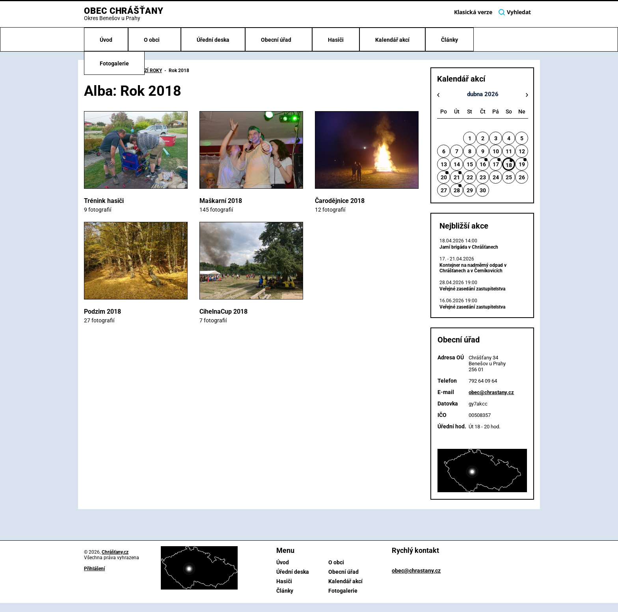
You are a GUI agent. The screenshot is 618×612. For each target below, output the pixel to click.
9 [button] (482, 151)
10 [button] (496, 151)
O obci (152, 40)
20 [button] (444, 177)
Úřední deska (213, 40)
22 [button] (470, 177)
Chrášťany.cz (115, 552)
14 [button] (457, 164)
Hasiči (336, 40)
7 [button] (456, 151)
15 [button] (470, 164)
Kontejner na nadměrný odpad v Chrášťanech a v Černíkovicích (472, 267)
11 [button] (509, 151)
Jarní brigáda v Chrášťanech (468, 247)
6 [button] (443, 151)
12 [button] (522, 151)
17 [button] (496, 164)
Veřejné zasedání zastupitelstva (472, 289)
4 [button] (508, 138)
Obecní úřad (276, 40)
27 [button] (444, 190)
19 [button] (522, 164)
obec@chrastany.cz (491, 392)
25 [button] (509, 177)
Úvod (106, 40)
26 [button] (522, 177)
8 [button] (469, 151)
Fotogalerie (114, 63)
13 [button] (444, 164)
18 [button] (509, 165)
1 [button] (469, 138)
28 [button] (457, 190)
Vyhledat (515, 12)
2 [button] (482, 138)
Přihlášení (94, 568)
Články (449, 40)
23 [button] (483, 177)
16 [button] (483, 164)
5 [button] (521, 138)
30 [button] (483, 190)
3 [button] (495, 138)
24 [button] (496, 177)
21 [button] (457, 177)
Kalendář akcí (392, 40)
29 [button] (470, 190)
